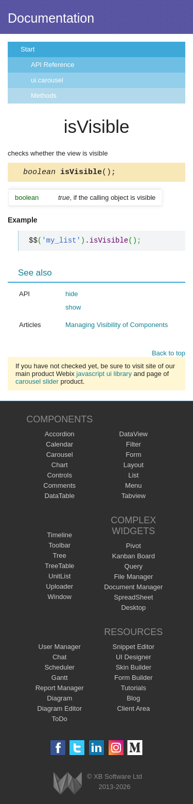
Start (27, 49)
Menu (133, 487)
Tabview (133, 497)
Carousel (59, 456)
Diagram (59, 700)
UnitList (59, 577)
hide (71, 295)
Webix (68, 784)
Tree (59, 557)
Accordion (60, 435)
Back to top (168, 354)
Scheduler (59, 669)
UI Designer (133, 658)
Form (133, 456)
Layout (134, 466)
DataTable (59, 497)
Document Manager (133, 588)
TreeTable (59, 567)
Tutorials (133, 689)
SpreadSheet (133, 599)
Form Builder (133, 679)
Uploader (59, 588)
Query (134, 568)
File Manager (133, 578)
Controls (59, 477)
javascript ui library (104, 375)
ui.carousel (47, 80)
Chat (59, 658)
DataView (133, 435)
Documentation (51, 18)
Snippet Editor (133, 648)
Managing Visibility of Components (116, 326)
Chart (59, 466)
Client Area (133, 710)
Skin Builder (133, 669)
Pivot (133, 547)
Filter (133, 446)
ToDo (59, 720)
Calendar (59, 446)
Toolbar (59, 547)
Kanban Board (133, 557)
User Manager (60, 648)
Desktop (133, 609)
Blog (133, 700)
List (133, 477)
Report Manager (60, 689)
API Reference (53, 65)
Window (60, 598)
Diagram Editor (59, 710)
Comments (59, 487)
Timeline (59, 536)
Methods (44, 95)
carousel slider (37, 383)
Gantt (59, 679)
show (73, 309)
